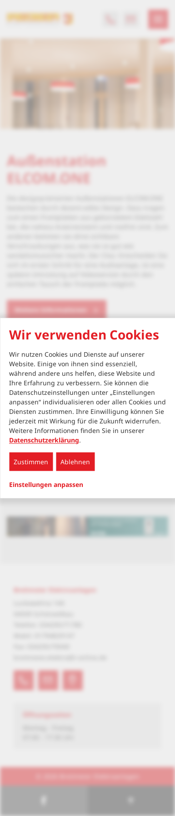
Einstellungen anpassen (46, 484)
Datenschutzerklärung (44, 439)
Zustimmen (31, 461)
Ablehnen (75, 461)
